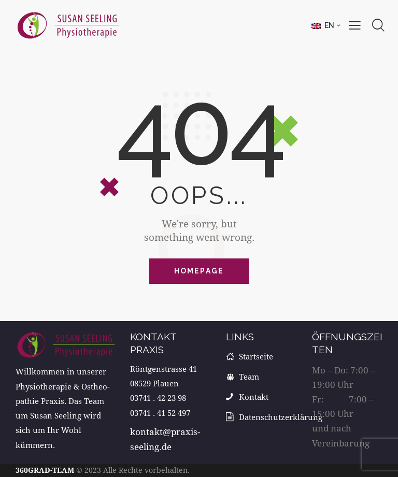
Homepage (199, 271)
